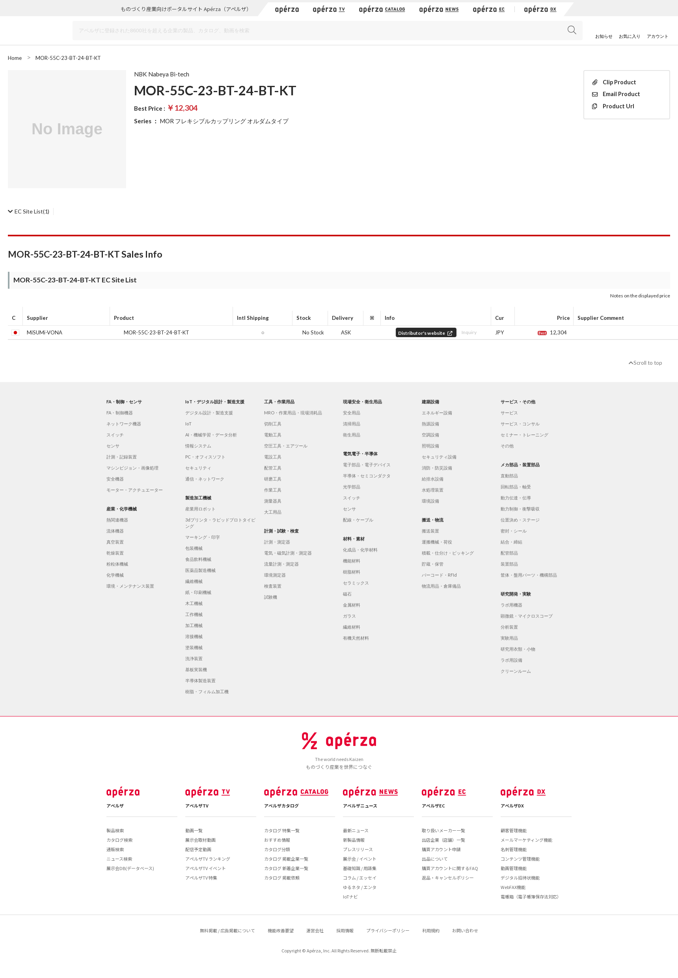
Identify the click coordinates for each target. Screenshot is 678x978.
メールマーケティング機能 (526, 840)
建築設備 (430, 401)
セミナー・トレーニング (524, 434)
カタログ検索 (119, 840)
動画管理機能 (514, 868)
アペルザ (115, 805)
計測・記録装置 (121, 456)
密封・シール (514, 530)
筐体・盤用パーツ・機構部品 (529, 574)
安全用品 (351, 412)
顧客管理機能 (514, 830)
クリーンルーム (516, 671)
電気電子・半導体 (360, 453)
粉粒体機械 (117, 563)
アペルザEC (433, 805)
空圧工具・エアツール (285, 445)
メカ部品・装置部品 (520, 464)
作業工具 (272, 489)
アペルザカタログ (281, 805)
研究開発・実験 (516, 593)
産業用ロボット (200, 508)
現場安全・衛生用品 (362, 401)
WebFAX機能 (513, 887)
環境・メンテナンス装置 (130, 585)
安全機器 (115, 478)
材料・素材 (354, 538)
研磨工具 (272, 478)
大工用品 (272, 511)
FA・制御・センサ (124, 401)
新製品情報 (354, 840)
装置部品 (509, 563)
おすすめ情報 (277, 840)
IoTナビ (350, 896)
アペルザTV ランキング (207, 859)
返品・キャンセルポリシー (448, 877)
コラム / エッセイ (359, 877)
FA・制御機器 (119, 412)
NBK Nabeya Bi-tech (161, 74)
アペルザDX (512, 805)
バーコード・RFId (439, 574)
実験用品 (509, 637)
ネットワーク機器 (123, 423)
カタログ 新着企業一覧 (286, 868)
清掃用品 (351, 423)
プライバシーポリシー (388, 930)
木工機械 (194, 603)
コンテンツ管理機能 (520, 859)
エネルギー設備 (437, 412)
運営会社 (315, 930)
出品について (435, 859)
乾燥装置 (115, 552)
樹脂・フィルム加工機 (207, 691)
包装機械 (194, 548)
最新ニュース (356, 830)
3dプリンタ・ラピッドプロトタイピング (220, 523)
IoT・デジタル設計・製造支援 (214, 401)
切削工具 (272, 423)
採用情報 (345, 930)
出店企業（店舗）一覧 (443, 840)
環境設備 (430, 500)
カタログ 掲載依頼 (282, 877)
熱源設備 (430, 423)
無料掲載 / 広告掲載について (227, 930)
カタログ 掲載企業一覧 (286, 859)
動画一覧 (194, 830)
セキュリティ (198, 467)
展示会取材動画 (200, 840)
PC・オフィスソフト (205, 456)
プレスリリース (358, 849)
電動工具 (272, 434)
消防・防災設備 (437, 467)
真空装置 (115, 541)
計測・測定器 (277, 541)
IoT (188, 423)
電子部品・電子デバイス (367, 464)
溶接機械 (194, 636)
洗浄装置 (194, 658)
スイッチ (115, 434)
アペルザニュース (360, 805)
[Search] (328, 30)
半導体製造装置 (200, 680)
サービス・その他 (518, 401)
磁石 (347, 593)
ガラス (349, 615)
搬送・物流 (432, 519)
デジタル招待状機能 (520, 877)
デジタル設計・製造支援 (209, 412)
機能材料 (351, 560)
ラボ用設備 (511, 660)
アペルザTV (197, 805)
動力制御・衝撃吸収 (520, 508)
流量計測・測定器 (281, 563)
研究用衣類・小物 (518, 648)
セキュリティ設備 (439, 456)
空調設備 (430, 434)
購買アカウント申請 (441, 849)
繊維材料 (351, 626)
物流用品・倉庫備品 (441, 585)
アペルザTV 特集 (201, 877)
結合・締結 (511, 541)
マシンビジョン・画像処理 (132, 467)
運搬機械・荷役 (437, 541)
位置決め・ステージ (520, 519)
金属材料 (351, 604)
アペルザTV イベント (205, 868)
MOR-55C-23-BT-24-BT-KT (156, 332)
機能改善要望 (281, 930)
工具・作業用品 (279, 401)
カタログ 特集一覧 (282, 830)
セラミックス (356, 582)
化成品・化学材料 (360, 549)
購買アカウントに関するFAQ (450, 868)
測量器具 (272, 500)
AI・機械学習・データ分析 (211, 434)
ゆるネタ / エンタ (359, 887)
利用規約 (431, 930)
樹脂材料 (351, 571)
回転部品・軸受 (516, 486)
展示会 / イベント (359, 859)
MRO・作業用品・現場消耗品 (293, 412)
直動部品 (509, 475)
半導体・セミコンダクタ (367, 475)
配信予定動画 (198, 849)
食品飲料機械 (198, 559)
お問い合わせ (465, 930)
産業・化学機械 (121, 508)
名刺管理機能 (514, 849)
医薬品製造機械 (200, 570)
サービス (509, 412)
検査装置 (272, 585)
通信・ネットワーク (204, 478)
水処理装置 (432, 489)
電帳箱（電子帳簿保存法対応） (531, 896)
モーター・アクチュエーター (134, 489)
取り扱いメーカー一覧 (443, 830)
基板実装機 (196, 669)
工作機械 (194, 614)
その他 (507, 445)
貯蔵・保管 (432, 563)
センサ (112, 445)
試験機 (270, 596)
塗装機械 (194, 647)
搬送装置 (430, 530)
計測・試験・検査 (281, 530)
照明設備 (430, 445)
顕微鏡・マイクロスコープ (527, 615)
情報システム (198, 445)
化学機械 (115, 574)
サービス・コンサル (520, 423)
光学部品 (351, 486)
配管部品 (509, 552)
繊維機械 (194, 581)
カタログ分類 (277, 849)
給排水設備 (432, 478)
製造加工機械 (198, 497)
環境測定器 (275, 574)
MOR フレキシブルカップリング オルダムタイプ (224, 120)
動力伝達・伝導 (516, 497)
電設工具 (272, 456)
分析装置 (509, 626)
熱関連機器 (117, 519)
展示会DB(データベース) (130, 868)
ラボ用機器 (511, 604)
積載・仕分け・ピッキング (448, 552)
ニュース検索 (119, 859)
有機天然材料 (356, 637)
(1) (28, 211)
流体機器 (115, 530)
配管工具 (272, 467)
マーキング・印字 (202, 537)
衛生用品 (351, 434)
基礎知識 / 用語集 (359, 868)
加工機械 (194, 625)
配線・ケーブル (358, 519)
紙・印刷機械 (198, 592)
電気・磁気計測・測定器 (288, 552)
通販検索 (115, 849)
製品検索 (115, 830)
